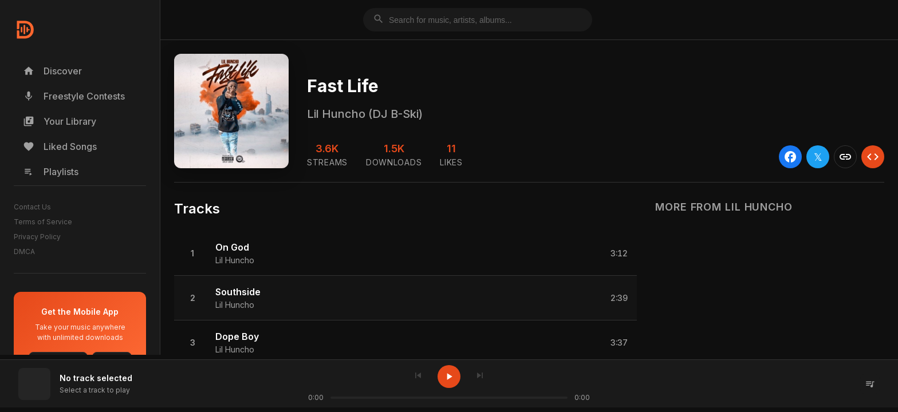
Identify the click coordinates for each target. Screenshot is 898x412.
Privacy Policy (37, 236)
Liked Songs (60, 146)
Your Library (59, 121)
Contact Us (32, 207)
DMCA (24, 251)
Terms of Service (43, 221)
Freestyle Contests (74, 96)
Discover (52, 71)
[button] (405, 253)
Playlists (50, 171)
